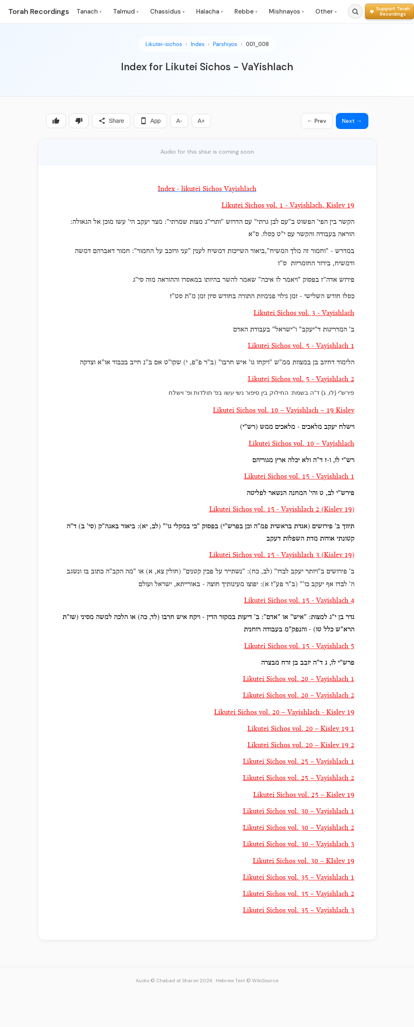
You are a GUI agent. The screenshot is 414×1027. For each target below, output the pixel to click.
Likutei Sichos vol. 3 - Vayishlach (304, 313)
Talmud (126, 11)
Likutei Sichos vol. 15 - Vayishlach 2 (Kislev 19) (281, 509)
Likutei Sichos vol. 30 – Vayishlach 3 (298, 844)
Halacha (209, 11)
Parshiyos (225, 44)
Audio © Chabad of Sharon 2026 (174, 980)
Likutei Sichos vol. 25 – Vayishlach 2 (298, 778)
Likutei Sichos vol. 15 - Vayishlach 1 (299, 476)
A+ (201, 120)
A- (179, 120)
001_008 (257, 44)
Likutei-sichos (164, 44)
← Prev (316, 120)
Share (111, 120)
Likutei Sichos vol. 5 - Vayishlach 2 (301, 379)
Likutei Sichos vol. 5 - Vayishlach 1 (301, 346)
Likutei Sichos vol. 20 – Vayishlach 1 (298, 679)
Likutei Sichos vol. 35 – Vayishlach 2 (298, 894)
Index (197, 44)
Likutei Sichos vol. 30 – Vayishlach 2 (298, 827)
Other (326, 11)
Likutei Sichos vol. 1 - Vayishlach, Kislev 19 (288, 205)
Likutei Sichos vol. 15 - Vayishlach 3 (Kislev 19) (281, 555)
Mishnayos (286, 11)
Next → (352, 120)
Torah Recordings (38, 11)
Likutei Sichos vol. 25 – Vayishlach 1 (298, 761)
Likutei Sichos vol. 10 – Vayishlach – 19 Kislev (283, 410)
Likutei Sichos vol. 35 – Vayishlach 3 (298, 910)
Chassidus (167, 11)
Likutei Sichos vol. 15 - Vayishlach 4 (299, 600)
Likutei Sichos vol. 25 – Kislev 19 (303, 795)
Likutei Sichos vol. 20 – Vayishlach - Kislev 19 (284, 712)
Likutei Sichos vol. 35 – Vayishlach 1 (298, 877)
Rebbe (245, 11)
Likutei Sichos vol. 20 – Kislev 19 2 (300, 745)
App (150, 120)
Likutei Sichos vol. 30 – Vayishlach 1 (298, 811)
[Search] (355, 11)
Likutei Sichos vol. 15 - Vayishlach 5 (299, 646)
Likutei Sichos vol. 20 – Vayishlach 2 (298, 695)
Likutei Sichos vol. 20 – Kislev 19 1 (300, 728)
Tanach (89, 11)
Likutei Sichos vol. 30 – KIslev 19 (303, 861)
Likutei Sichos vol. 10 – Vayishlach (301, 443)
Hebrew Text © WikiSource (247, 980)
